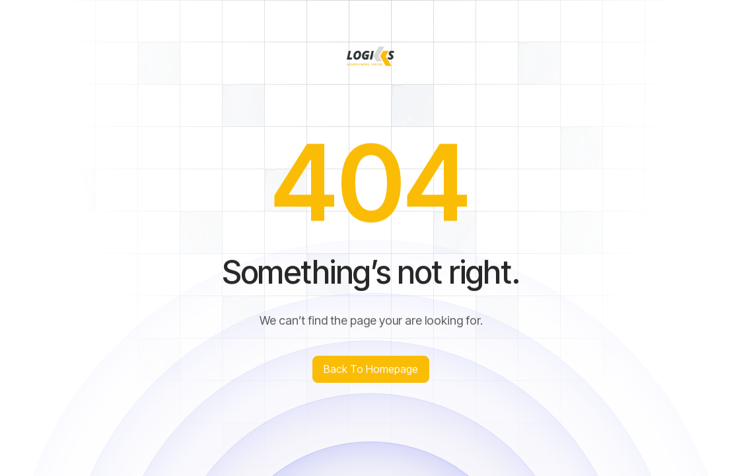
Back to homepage (371, 369)
